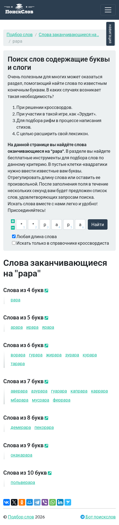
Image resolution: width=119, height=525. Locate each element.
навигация (110, 33)
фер (61, 399)
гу (36, 354)
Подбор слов (20, 34)
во (18, 354)
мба (19, 399)
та (18, 363)
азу (39, 390)
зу (72, 354)
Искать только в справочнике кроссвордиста (62, 243)
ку (90, 354)
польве (23, 482)
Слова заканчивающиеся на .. (69, 34)
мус (40, 399)
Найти (97, 224)
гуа (59, 390)
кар (99, 390)
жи (54, 354)
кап (79, 390)
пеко (44, 427)
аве (19, 390)
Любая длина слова (36, 236)
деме (21, 427)
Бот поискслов (100, 516)
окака (21, 454)
